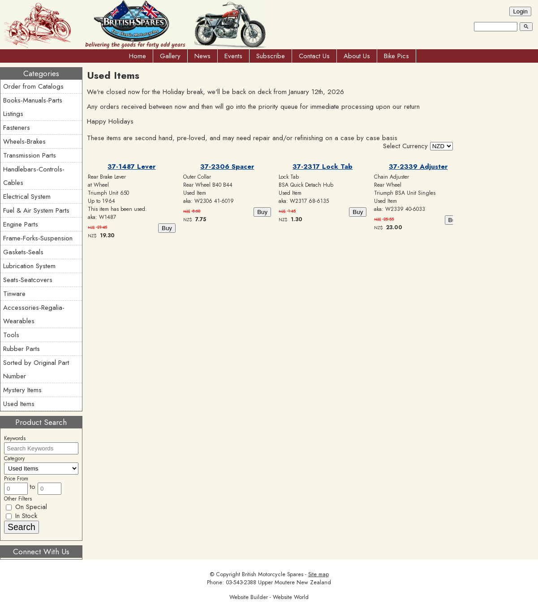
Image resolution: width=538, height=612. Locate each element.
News (202, 56)
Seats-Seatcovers (27, 280)
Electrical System (27, 196)
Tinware (14, 294)
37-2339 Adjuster (418, 166)
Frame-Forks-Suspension (38, 238)
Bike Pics (396, 56)
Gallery (170, 56)
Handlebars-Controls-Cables (34, 176)
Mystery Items (22, 390)
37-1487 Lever (131, 166)
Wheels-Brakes (24, 141)
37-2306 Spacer (227, 166)
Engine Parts (20, 224)
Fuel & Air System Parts (36, 210)
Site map (318, 574)
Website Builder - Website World (269, 597)
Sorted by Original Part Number (36, 369)
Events (233, 56)
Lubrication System (29, 266)
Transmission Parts (29, 155)
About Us (357, 56)
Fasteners (16, 128)
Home (137, 56)
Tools (11, 335)
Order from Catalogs (33, 86)
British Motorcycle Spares (272, 574)
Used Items (18, 404)
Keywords (15, 438)
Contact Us (314, 56)
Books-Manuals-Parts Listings (32, 107)
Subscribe (270, 56)
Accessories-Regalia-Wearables (34, 314)
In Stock (21, 516)
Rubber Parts (21, 349)
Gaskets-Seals (23, 252)
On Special (26, 507)
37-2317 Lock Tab (323, 166)
